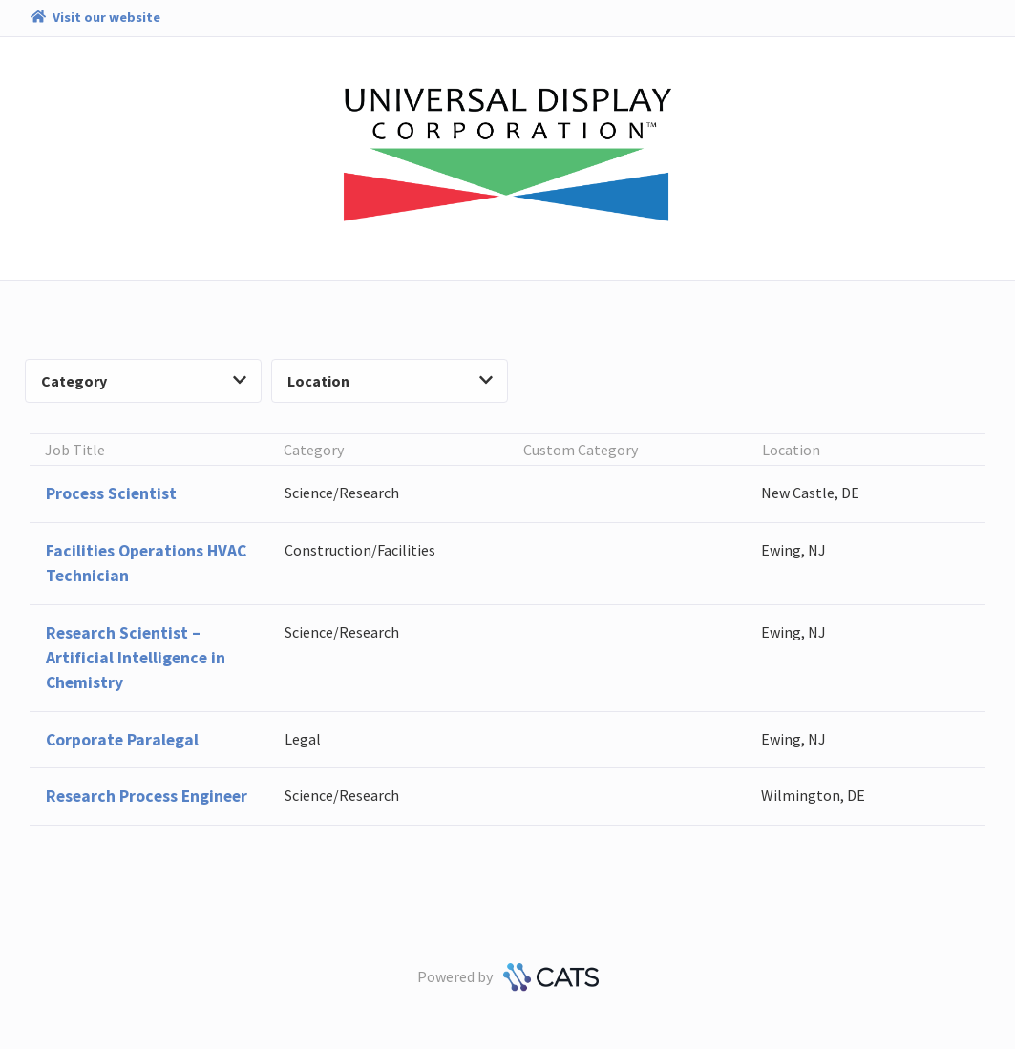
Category (143, 380)
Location (390, 380)
